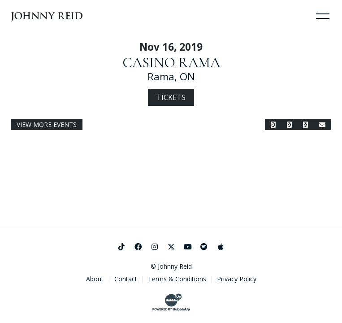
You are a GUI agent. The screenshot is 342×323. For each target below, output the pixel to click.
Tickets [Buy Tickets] (171, 97)
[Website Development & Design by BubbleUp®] (171, 302)
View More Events (47, 124)
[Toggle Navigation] (323, 15)
